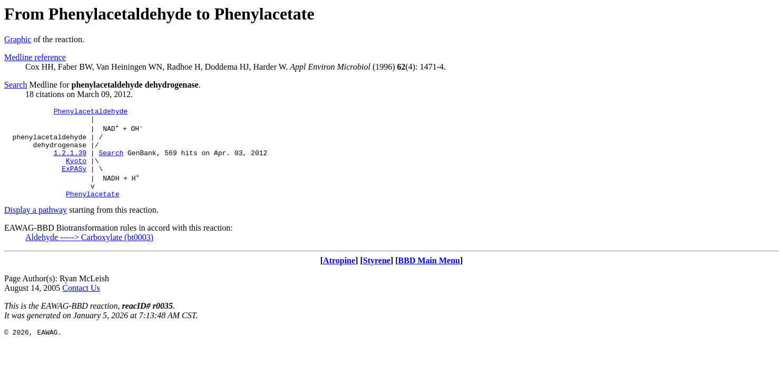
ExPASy (74, 181)
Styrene (376, 277)
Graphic (18, 39)
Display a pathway (35, 227)
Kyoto (76, 171)
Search (15, 84)
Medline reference (35, 57)
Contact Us (81, 305)
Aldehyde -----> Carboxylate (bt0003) (89, 254)
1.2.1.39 (70, 162)
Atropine (339, 277)
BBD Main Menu (429, 277)
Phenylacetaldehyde (91, 112)
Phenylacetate (92, 211)
